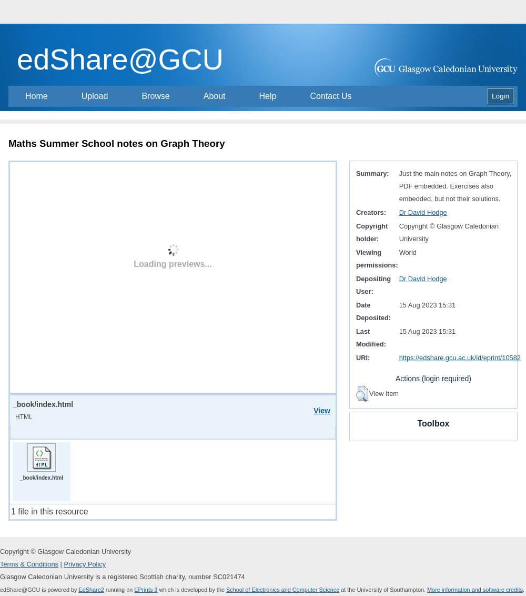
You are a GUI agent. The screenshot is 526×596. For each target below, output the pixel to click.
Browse (155, 96)
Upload (95, 96)
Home (36, 96)
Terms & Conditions (29, 564)
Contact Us (330, 96)
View (321, 410)
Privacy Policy (85, 564)
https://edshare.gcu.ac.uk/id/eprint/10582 (460, 358)
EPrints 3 (145, 590)
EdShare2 (91, 590)
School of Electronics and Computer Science (282, 590)
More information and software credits (475, 590)
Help (268, 96)
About (215, 96)
